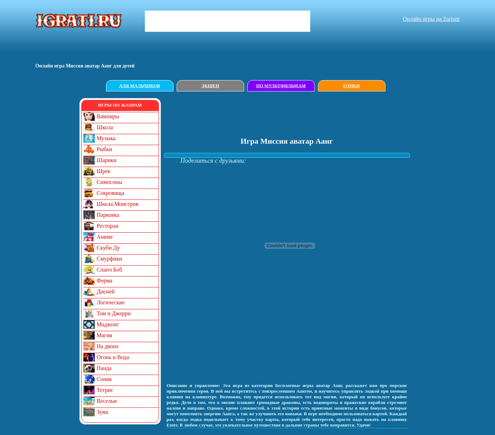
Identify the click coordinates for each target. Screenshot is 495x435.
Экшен (210, 85)
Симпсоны (109, 182)
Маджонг (108, 324)
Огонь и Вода (113, 357)
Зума (102, 412)
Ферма (105, 281)
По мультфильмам (281, 85)
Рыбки (104, 149)
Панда (104, 368)
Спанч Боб (109, 270)
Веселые (107, 401)
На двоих (108, 346)
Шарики (107, 160)
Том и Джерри (114, 313)
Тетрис (105, 390)
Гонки (351, 85)
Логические (111, 302)
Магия (104, 335)
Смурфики (109, 259)
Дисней (106, 291)
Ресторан (108, 226)
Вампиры (108, 116)
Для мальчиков (139, 85)
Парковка (108, 215)
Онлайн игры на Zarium (431, 19)
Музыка (106, 138)
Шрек (104, 171)
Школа (105, 127)
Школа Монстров (118, 204)
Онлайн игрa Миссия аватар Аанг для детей (85, 65)
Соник (104, 379)
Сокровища (110, 193)
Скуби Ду (108, 248)
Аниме (105, 237)
